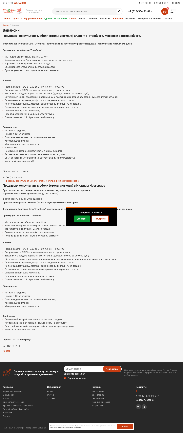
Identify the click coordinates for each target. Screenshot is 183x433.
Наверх (6, 351)
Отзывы (167, 18)
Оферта (6, 416)
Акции (50, 391)
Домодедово (20, 3)
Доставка (93, 18)
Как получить (98, 398)
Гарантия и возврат (101, 402)
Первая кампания (77, 378)
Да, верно (82, 219)
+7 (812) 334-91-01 (139, 11)
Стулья (15, 18)
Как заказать (98, 391)
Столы (6, 18)
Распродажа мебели (149, 18)
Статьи (50, 395)
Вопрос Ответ (98, 405)
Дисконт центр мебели (13, 402)
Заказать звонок (145, 400)
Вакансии (117, 18)
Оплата (82, 18)
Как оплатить (98, 395)
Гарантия (105, 18)
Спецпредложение (31, 18)
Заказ (72, 18)
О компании (8, 395)
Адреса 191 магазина (55, 18)
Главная (6, 25)
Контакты (7, 398)
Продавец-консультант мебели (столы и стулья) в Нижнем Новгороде (42, 181)
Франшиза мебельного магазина (18, 405)
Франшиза (130, 18)
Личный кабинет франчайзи (16, 409)
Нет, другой (100, 219)
